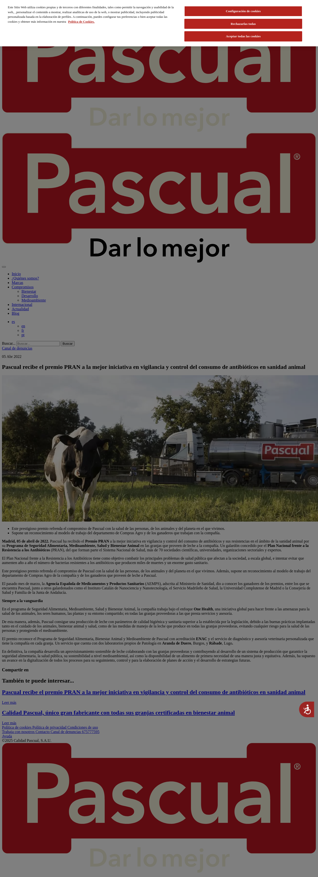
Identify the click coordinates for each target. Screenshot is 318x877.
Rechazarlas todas (243, 24)
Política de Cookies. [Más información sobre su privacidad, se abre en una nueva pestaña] (81, 21)
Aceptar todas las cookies (243, 36)
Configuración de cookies (243, 11)
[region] (159, 23)
